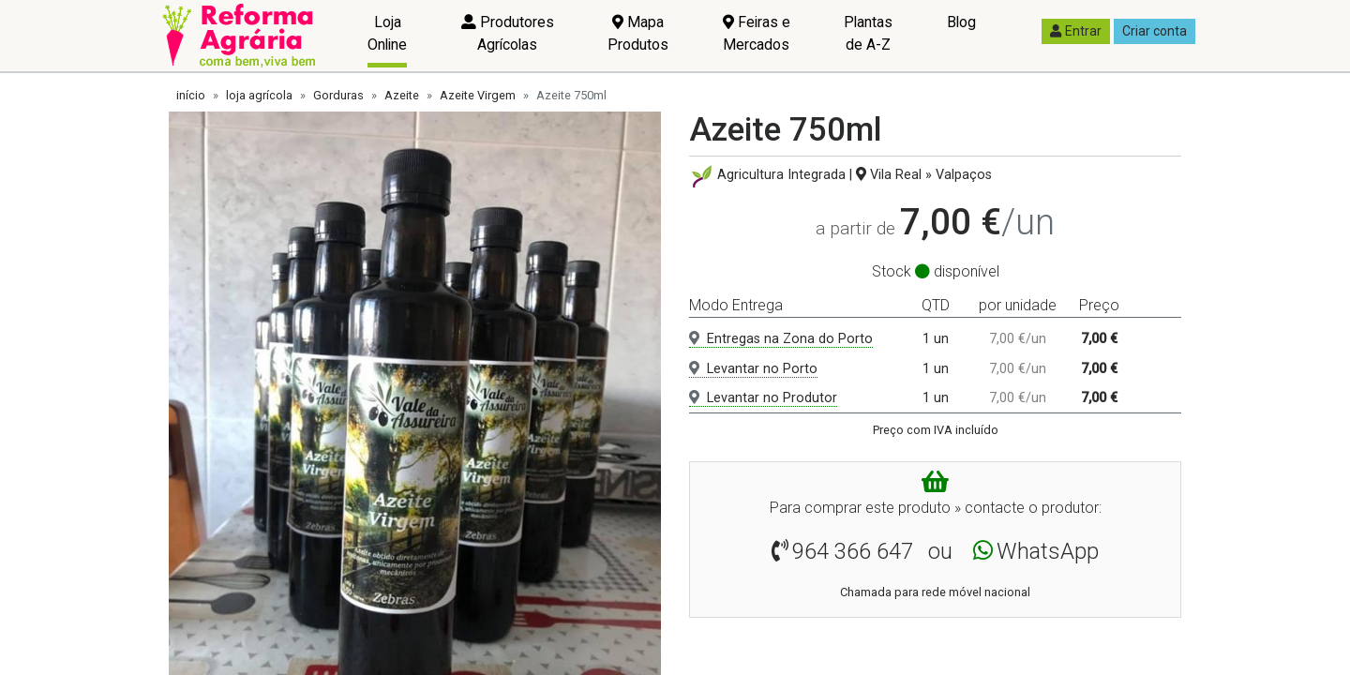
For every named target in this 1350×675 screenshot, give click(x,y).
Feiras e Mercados (756, 33)
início (190, 95)
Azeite (401, 95)
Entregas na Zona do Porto (781, 339)
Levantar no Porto (753, 369)
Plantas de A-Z (868, 33)
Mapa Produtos (638, 33)
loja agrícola (259, 95)
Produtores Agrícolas (507, 33)
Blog (961, 22)
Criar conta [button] (1154, 30)
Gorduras (338, 95)
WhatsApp (1048, 551)
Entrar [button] (1076, 30)
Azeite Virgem (478, 95)
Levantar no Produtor (763, 398)
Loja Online (387, 33)
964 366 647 (852, 551)
